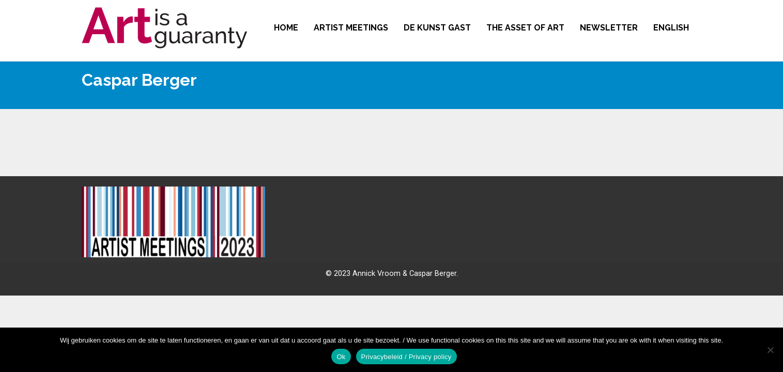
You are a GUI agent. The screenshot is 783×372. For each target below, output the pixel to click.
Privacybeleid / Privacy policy (406, 357)
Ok (340, 357)
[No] (770, 350)
